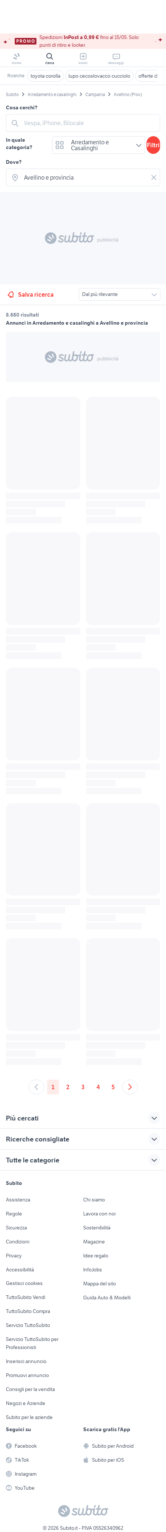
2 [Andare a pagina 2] (68, 1087)
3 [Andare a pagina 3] (83, 1087)
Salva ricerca (30, 294)
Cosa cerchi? (22, 107)
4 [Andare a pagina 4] (98, 1087)
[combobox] (90, 122)
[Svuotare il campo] (153, 177)
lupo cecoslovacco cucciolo (99, 76)
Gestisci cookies (24, 1283)
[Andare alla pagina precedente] (36, 1087)
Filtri (153, 145)
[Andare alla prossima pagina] (130, 1087)
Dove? (14, 162)
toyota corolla (45, 76)
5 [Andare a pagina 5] (113, 1087)
